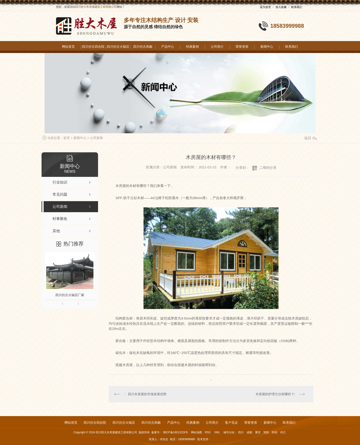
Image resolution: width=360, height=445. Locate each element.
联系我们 (296, 7)
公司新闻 (96, 138)
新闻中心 (266, 46)
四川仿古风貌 (142, 46)
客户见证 (231, 422)
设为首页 (265, 7)
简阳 (266, 432)
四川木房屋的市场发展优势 (147, 394)
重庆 (258, 432)
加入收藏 (281, 7)
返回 (310, 138)
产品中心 (167, 46)
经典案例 (192, 46)
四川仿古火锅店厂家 (69, 295)
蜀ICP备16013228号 (175, 432)
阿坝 (274, 432)
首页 (66, 138)
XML (217, 432)
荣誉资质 (242, 46)
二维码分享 (267, 168)
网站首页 (68, 46)
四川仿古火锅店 (118, 46)
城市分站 (228, 432)
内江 (283, 432)
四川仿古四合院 (93, 46)
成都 (249, 432)
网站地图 (196, 432)
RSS (208, 432)
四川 (241, 432)
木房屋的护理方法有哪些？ (275, 394)
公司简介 (217, 46)
